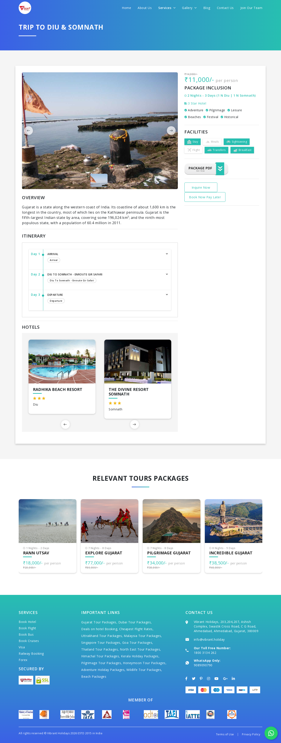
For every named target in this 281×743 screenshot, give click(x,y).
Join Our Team (251, 8)
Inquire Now (201, 187)
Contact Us (225, 8)
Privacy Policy (251, 734)
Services (166, 8)
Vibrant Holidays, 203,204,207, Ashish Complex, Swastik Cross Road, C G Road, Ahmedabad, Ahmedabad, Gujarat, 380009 (226, 626)
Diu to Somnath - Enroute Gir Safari (104, 278)
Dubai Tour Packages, (135, 622)
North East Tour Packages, (140, 649)
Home (126, 8)
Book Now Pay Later (205, 197)
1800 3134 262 (205, 653)
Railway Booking (31, 653)
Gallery (189, 8)
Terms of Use (225, 734)
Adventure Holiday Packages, (103, 670)
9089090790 (203, 665)
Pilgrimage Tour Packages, (101, 663)
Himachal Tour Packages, (100, 656)
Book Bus (26, 634)
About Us (145, 8)
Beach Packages (93, 676)
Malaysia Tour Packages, (143, 636)
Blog (206, 8)
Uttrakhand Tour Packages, (102, 636)
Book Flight (27, 628)
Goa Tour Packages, (137, 642)
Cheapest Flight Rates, (136, 629)
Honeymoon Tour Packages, (144, 663)
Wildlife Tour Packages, (144, 670)
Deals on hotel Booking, (99, 629)
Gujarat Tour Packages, (99, 622)
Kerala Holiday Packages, (140, 656)
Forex (23, 660)
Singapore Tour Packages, (101, 642)
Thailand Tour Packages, (100, 649)
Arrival (104, 258)
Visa (22, 647)
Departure (104, 298)
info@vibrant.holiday (209, 639)
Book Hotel (27, 622)
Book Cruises (29, 641)
